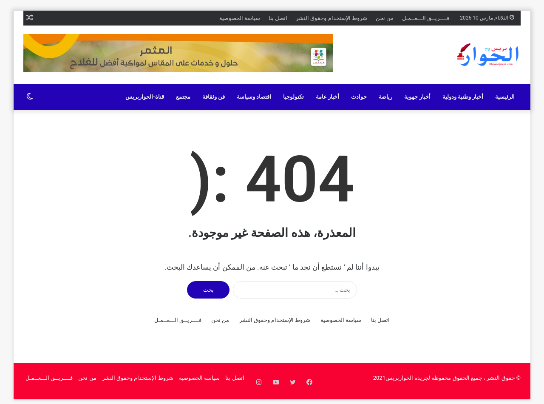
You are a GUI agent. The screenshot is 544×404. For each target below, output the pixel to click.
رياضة (385, 97)
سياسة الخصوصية (239, 18)
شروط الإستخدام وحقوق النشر (331, 18)
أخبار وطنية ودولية (462, 97)
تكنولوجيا (293, 97)
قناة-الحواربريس (144, 97)
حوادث (359, 97)
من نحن (385, 18)
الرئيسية (505, 97)
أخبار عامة (327, 97)
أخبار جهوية (417, 97)
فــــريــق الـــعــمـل (425, 18)
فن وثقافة (213, 97)
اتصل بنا (278, 18)
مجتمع (183, 97)
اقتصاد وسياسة (254, 97)
